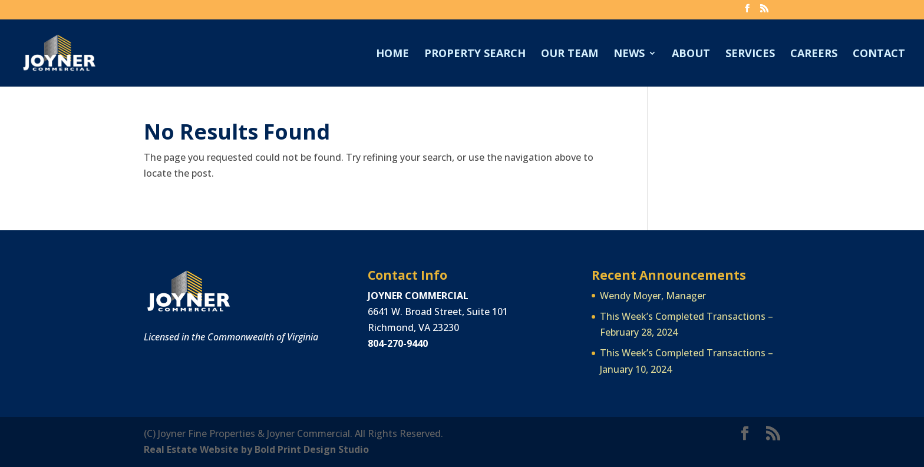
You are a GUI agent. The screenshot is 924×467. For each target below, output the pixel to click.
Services (750, 54)
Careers (813, 54)
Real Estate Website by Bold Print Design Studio (256, 449)
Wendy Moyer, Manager (653, 295)
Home (392, 54)
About (691, 54)
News (629, 54)
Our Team (569, 54)
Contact (879, 54)
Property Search (475, 54)
